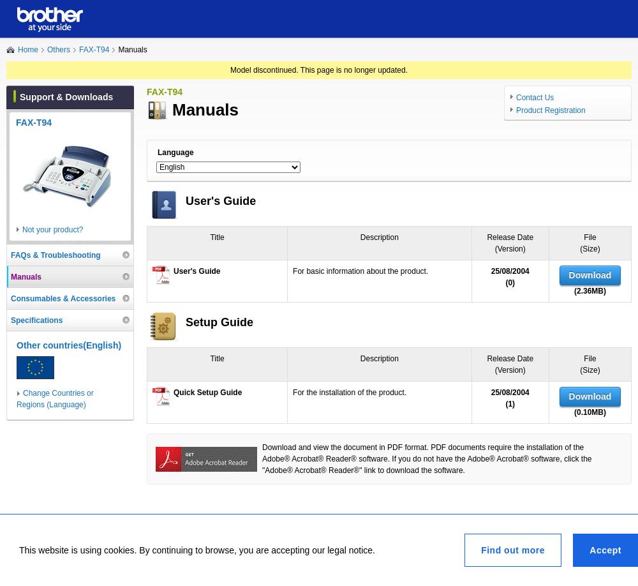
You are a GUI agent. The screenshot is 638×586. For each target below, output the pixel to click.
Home (28, 49)
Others (58, 49)
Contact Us (535, 97)
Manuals (26, 277)
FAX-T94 (94, 49)
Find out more (513, 550)
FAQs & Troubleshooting (56, 255)
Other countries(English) (69, 345)
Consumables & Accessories (63, 298)
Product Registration (551, 110)
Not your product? (52, 229)
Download (590, 275)
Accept (605, 550)
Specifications (37, 320)
